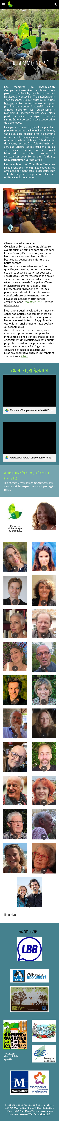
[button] (4, 4)
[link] (29, 394)
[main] (29, 63)
